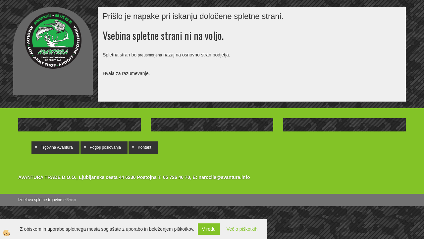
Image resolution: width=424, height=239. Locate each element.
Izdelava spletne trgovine (40, 200)
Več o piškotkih (242, 229)
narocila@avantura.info (224, 177)
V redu (209, 229)
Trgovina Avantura (57, 147)
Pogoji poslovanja (105, 147)
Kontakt (144, 147)
